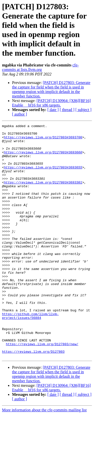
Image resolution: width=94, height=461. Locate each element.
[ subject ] (83, 110)
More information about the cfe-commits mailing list (44, 456)
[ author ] (19, 114)
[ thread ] (67, 110)
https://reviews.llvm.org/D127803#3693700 (43, 140)
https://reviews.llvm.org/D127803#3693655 (43, 176)
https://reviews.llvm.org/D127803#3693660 (43, 158)
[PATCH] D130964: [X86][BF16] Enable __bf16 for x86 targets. (51, 103)
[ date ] (53, 110)
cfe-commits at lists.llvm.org (40, 67)
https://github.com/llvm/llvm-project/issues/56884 (30, 354)
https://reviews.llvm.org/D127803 (33, 397)
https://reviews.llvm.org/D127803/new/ (42, 388)
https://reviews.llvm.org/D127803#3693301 (43, 194)
